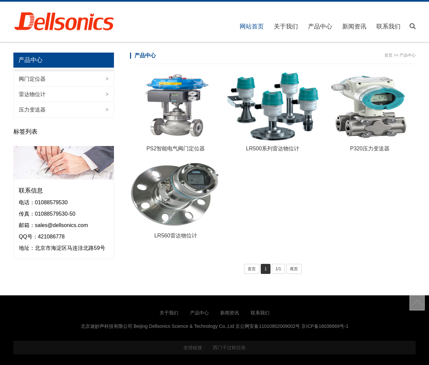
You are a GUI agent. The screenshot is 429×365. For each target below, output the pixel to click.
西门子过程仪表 (229, 347)
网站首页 (252, 26)
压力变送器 (64, 109)
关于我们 (286, 26)
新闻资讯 (354, 26)
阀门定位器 (64, 78)
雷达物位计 (64, 94)
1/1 (278, 269)
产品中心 (320, 26)
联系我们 (388, 26)
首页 (388, 55)
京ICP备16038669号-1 (324, 326)
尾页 (294, 269)
